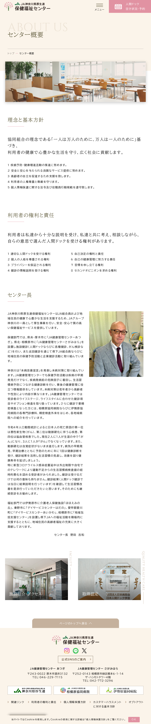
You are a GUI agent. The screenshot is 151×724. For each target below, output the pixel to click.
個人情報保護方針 (96, 719)
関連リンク (17, 702)
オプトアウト (136, 702)
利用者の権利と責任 (43, 702)
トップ (11, 53)
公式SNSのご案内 (74, 659)
